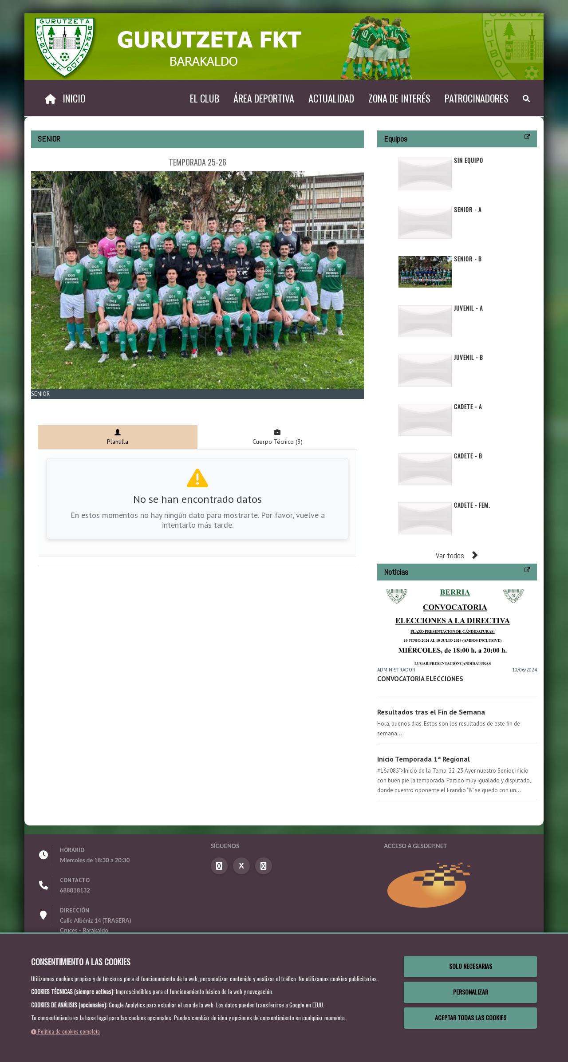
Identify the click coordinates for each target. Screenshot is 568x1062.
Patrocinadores (477, 98)
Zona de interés (399, 98)
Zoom (44, 404)
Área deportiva (263, 98)
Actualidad (331, 98)
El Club (204, 98)
